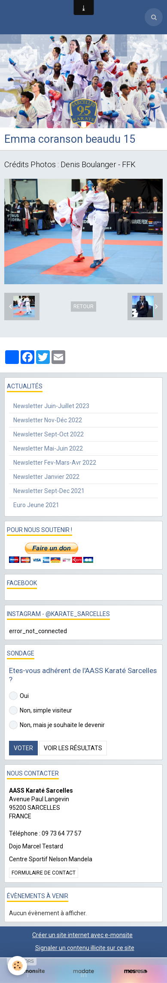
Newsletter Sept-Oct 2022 (48, 434)
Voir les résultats (73, 748)
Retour (83, 307)
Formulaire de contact (44, 873)
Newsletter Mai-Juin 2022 (48, 448)
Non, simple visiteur (40, 710)
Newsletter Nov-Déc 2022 (47, 420)
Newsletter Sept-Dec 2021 (49, 490)
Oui (19, 695)
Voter (23, 748)
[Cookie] (17, 965)
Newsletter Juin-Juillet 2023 (51, 406)
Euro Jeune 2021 (36, 505)
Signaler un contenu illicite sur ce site (84, 947)
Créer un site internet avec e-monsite (82, 935)
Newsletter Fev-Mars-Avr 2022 (54, 462)
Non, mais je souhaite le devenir (57, 725)
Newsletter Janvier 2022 (46, 476)
